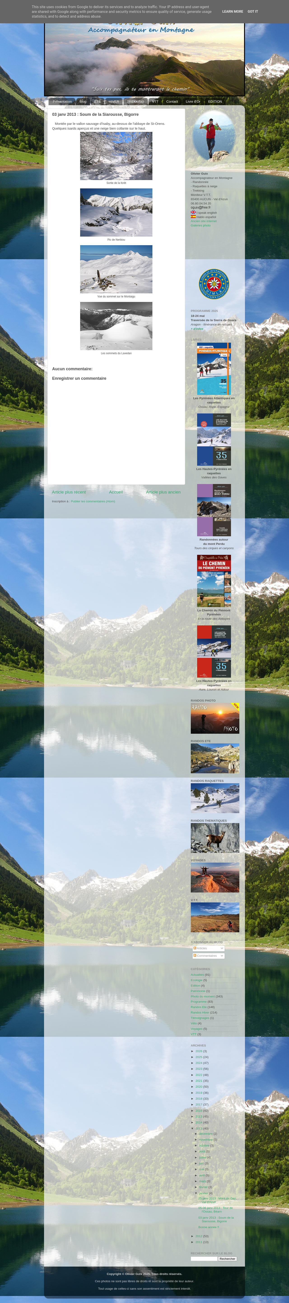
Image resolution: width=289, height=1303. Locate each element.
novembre (206, 1139)
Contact (172, 101)
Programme (199, 1001)
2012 (199, 1236)
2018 (199, 1098)
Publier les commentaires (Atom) (93, 501)
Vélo (194, 1023)
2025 (199, 1057)
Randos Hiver (200, 1012)
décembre (206, 1133)
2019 (199, 1092)
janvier (204, 1193)
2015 (199, 1116)
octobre (204, 1145)
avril (202, 1175)
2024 (199, 1063)
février (203, 1187)
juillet (203, 1157)
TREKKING (135, 101)
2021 (199, 1080)
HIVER (114, 101)
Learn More (232, 11)
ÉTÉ (97, 101)
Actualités (197, 974)
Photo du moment (203, 996)
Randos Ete (199, 1007)
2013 (199, 1128)
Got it (253, 11)
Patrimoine (198, 991)
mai (202, 1169)
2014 (199, 1122)
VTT (155, 101)
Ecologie (197, 980)
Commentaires (205, 955)
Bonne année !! (208, 1227)
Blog (83, 101)
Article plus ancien (163, 492)
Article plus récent (69, 492)
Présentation (62, 101)
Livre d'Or (193, 101)
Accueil (116, 492)
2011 (199, 1242)
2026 (199, 1051)
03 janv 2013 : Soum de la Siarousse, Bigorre (216, 1219)
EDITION (215, 101)
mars (203, 1181)
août (202, 1151)
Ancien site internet (204, 221)
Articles (200, 948)
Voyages (197, 1028)
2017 (199, 1104)
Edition (195, 985)
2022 (199, 1075)
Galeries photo (201, 225)
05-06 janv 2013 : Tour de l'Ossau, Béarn (215, 1209)
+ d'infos (197, 328)
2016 (199, 1110)
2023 (199, 1068)
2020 (199, 1086)
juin (202, 1163)
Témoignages (200, 1018)
